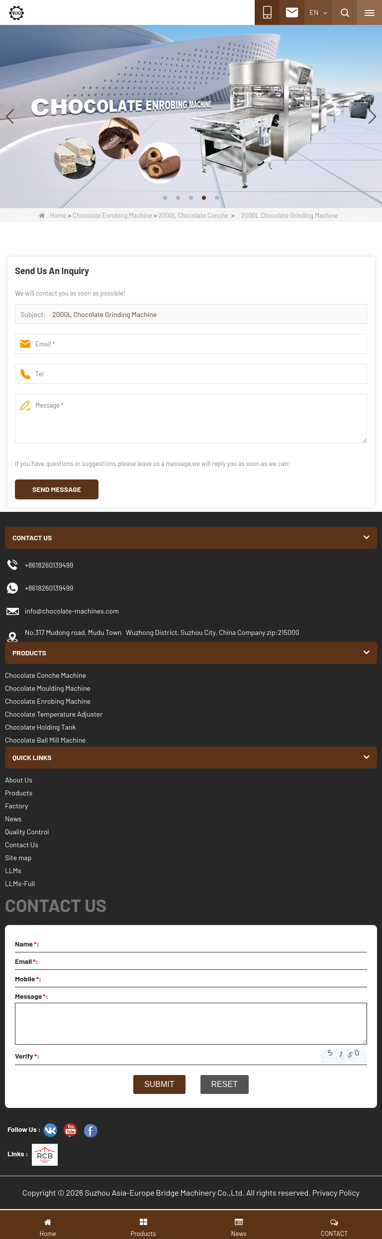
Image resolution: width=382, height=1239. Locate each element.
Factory (16, 805)
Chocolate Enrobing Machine (112, 215)
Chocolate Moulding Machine (48, 688)
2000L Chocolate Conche (193, 215)
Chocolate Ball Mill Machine (45, 740)
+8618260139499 (49, 588)
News (13, 818)
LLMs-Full (20, 883)
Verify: (27, 1056)
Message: (31, 996)
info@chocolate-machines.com (72, 611)
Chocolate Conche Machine (45, 675)
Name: (27, 943)
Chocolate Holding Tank (40, 727)
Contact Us (21, 844)
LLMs (13, 870)
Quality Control (27, 831)
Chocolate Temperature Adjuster (53, 714)
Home (52, 215)
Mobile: (28, 978)
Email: (26, 961)
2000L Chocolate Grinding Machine (104, 314)
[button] (165, 198)
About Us (18, 779)
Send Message (56, 489)
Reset (224, 1084)
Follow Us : (24, 1129)
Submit (159, 1084)
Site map (18, 857)
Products (18, 792)
